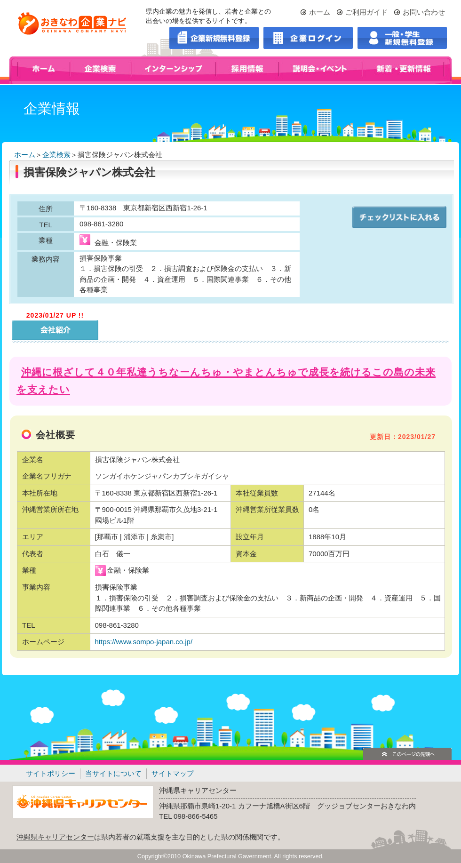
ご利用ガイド (366, 12)
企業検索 (56, 155)
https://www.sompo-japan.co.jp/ (145, 642)
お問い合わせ (424, 12)
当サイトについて (113, 773)
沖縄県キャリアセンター (55, 837)
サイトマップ (172, 773)
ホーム (319, 12)
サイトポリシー (50, 773)
